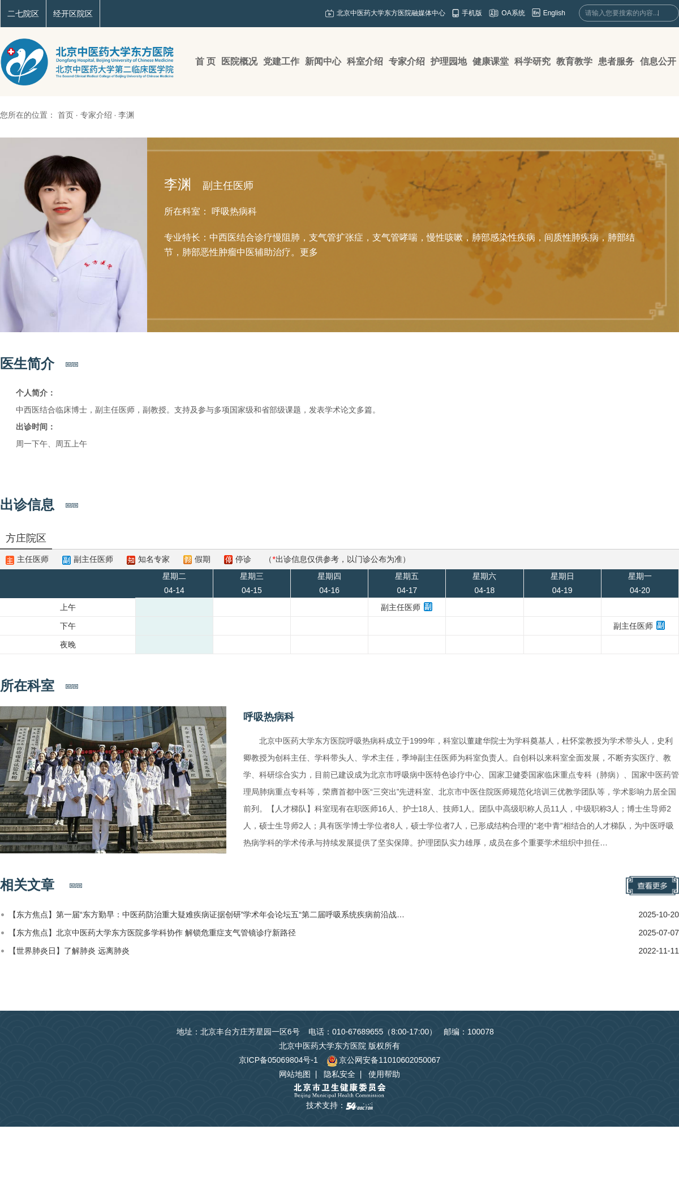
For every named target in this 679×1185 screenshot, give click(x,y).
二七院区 (23, 13)
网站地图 (295, 1074)
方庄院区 (26, 538)
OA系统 (513, 13)
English (554, 13)
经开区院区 (73, 13)
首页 (66, 114)
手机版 (472, 13)
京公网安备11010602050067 (383, 1059)
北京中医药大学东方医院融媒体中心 (391, 13)
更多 (309, 252)
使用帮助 (384, 1074)
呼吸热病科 (268, 717)
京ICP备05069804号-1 (278, 1059)
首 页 (205, 61)
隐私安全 (339, 1074)
